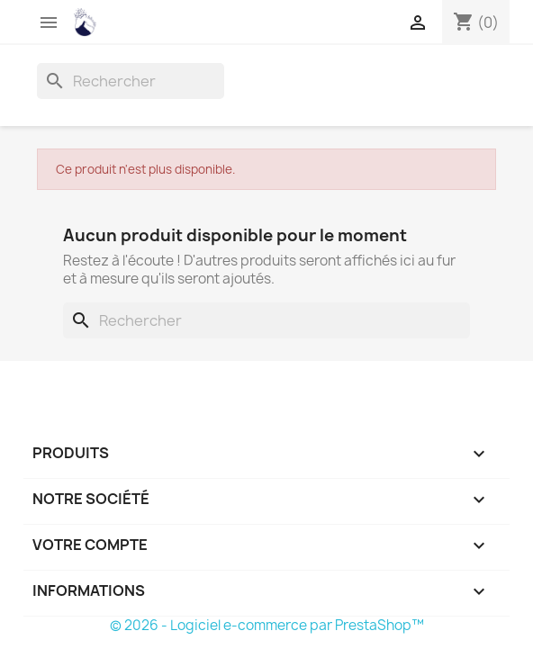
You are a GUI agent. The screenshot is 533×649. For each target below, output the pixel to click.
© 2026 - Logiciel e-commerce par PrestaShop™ (267, 625)
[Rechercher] (130, 81)
